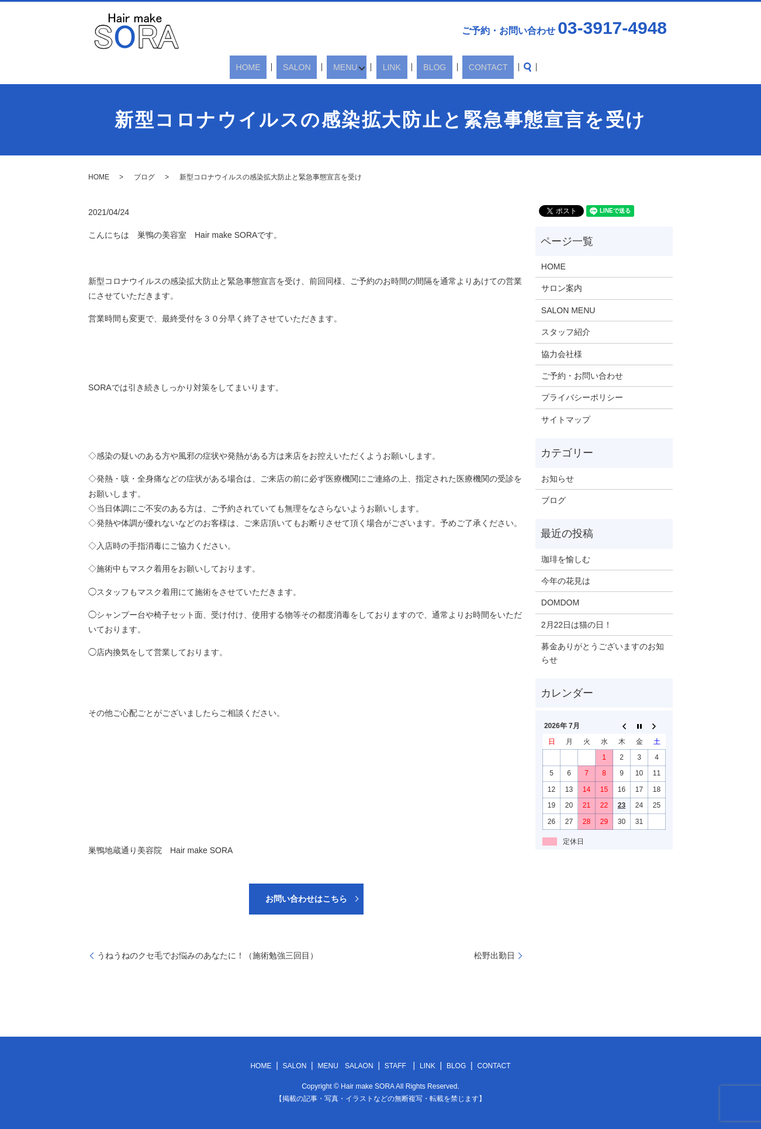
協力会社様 (561, 354)
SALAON (359, 1066)
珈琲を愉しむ (565, 559)
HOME (275, 67)
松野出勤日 (494, 955)
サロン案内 (561, 288)
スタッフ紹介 (565, 332)
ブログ (144, 177)
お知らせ (557, 478)
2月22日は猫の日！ (576, 624)
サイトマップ (565, 419)
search (494, 67)
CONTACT (461, 67)
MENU (347, 67)
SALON (311, 67)
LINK (390, 67)
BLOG (420, 67)
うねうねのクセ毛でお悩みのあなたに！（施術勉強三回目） (207, 955)
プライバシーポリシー (582, 397)
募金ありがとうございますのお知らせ (602, 653)
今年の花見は (565, 581)
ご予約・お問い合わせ (582, 375)
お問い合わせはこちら (306, 898)
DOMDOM (560, 602)
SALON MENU (568, 310)
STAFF (395, 1066)
